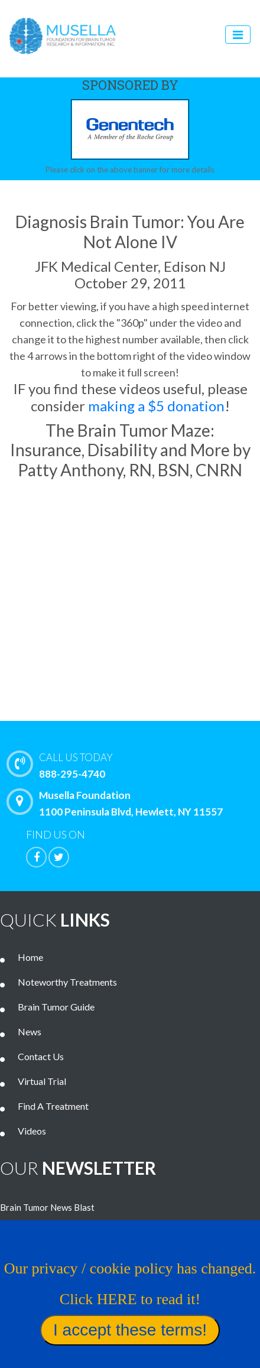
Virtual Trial (42, 1081)
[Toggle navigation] (238, 34)
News (29, 1031)
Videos (32, 1130)
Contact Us (41, 1056)
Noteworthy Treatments (67, 981)
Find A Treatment (53, 1106)
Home (30, 957)
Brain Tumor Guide (56, 1006)
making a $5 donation (156, 405)
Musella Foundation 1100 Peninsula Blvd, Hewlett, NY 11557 (117, 803)
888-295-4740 (136, 764)
